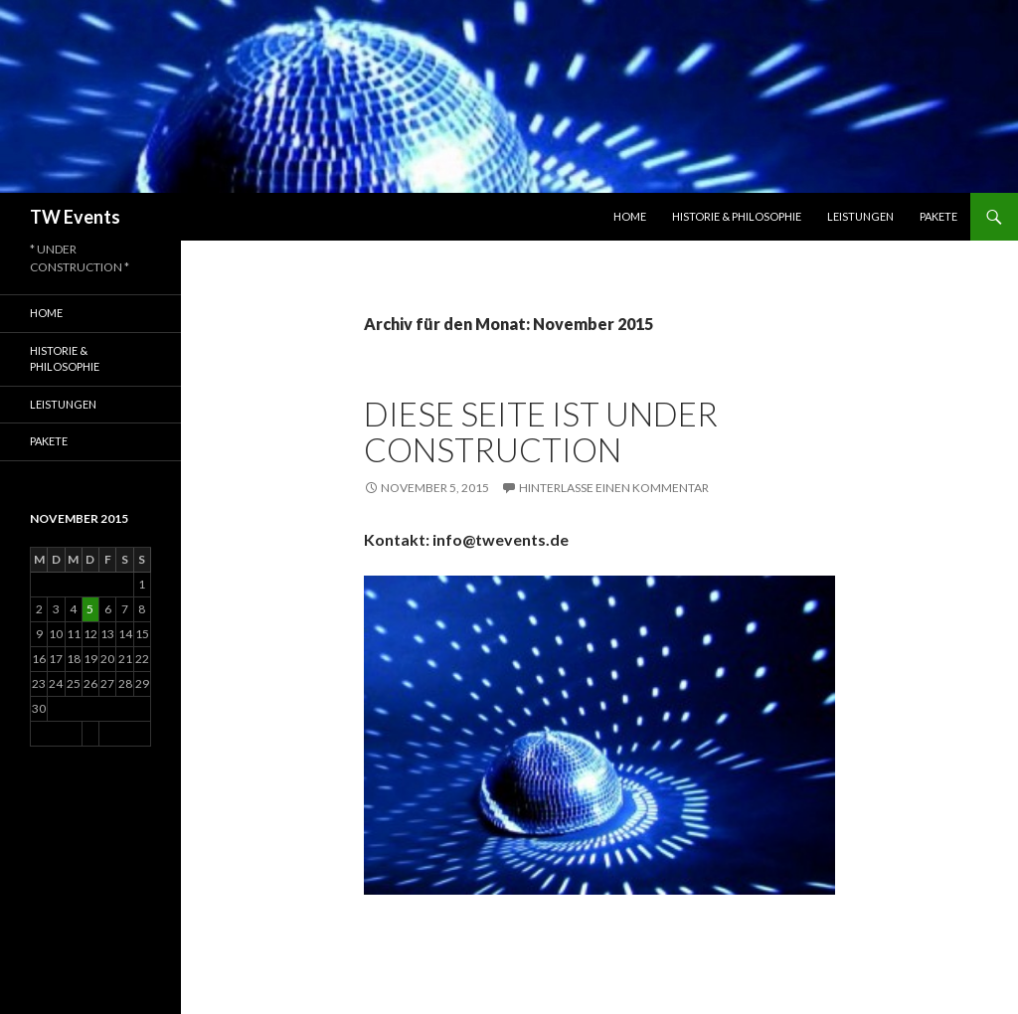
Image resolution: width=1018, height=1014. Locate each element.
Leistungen (860, 216)
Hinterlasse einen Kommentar (614, 487)
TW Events (75, 217)
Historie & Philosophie (736, 216)
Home (629, 216)
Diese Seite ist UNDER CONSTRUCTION (541, 431)
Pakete (938, 216)
